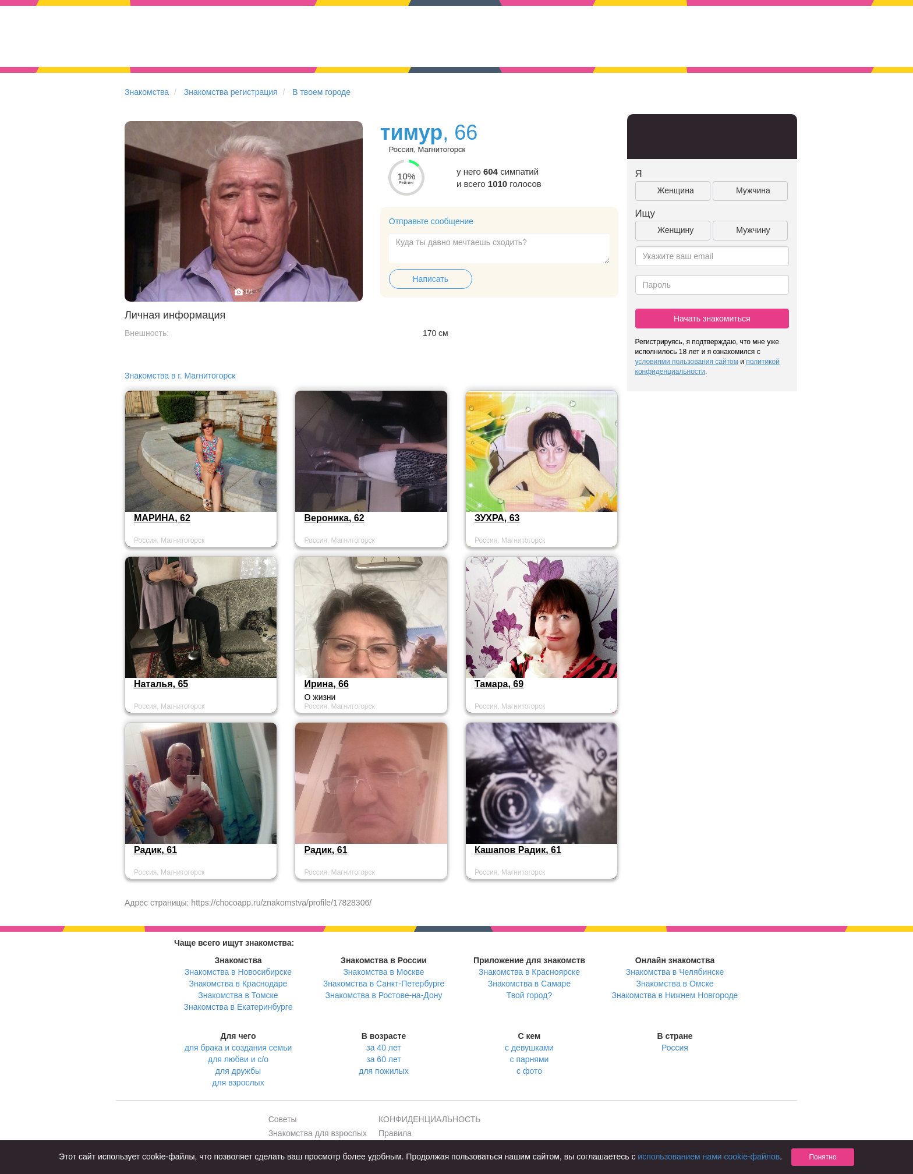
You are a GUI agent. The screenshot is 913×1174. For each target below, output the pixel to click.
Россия (674, 1047)
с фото (529, 1071)
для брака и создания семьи (238, 1047)
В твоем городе (321, 92)
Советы (282, 1119)
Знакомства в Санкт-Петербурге (384, 983)
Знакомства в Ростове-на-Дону (384, 995)
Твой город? (530, 995)
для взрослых (238, 1082)
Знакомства (147, 92)
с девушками (529, 1047)
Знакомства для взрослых (317, 1133)
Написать (430, 279)
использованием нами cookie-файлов (709, 1156)
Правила (395, 1133)
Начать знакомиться (712, 318)
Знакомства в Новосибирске (238, 972)
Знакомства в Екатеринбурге (238, 1007)
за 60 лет (383, 1059)
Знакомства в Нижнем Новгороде (675, 995)
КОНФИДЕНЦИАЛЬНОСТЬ (429, 1119)
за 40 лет (383, 1047)
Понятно (822, 1157)
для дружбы (238, 1071)
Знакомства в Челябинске (675, 972)
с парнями (529, 1059)
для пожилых (383, 1071)
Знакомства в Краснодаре (238, 983)
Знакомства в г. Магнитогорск (180, 375)
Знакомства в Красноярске (529, 972)
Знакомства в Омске (675, 983)
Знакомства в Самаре (529, 983)
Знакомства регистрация (231, 92)
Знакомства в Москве (383, 972)
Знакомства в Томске (238, 995)
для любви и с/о (238, 1059)
